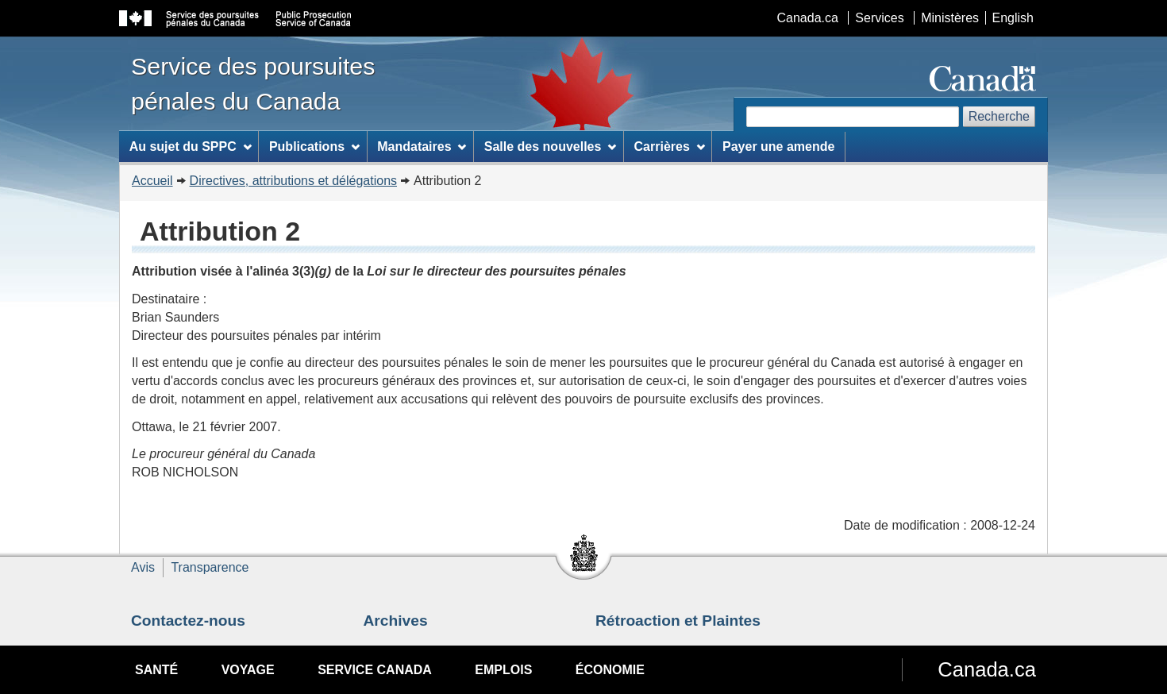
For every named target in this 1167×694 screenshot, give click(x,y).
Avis (143, 567)
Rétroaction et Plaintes (678, 620)
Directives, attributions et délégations (293, 180)
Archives (396, 620)
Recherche (999, 116)
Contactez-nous (188, 620)
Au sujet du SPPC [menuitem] (190, 146)
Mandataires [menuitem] (421, 146)
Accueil (152, 180)
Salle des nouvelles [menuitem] (550, 146)
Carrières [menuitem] (669, 146)
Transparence (209, 567)
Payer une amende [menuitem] (778, 146)
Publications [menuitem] (314, 146)
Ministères (950, 18)
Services (879, 18)
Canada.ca (807, 18)
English (1013, 18)
